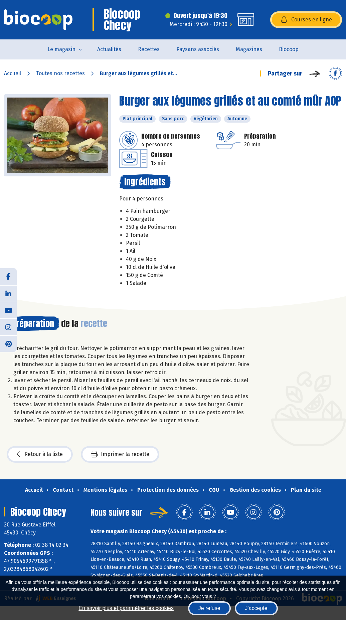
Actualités (109, 49)
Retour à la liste (40, 454)
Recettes (149, 49)
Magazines (249, 49)
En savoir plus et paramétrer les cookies (126, 608)
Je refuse (209, 608)
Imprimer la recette (120, 454)
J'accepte (256, 608)
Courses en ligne (306, 19)
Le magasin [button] (61, 49)
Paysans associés (197, 49)
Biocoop (289, 49)
